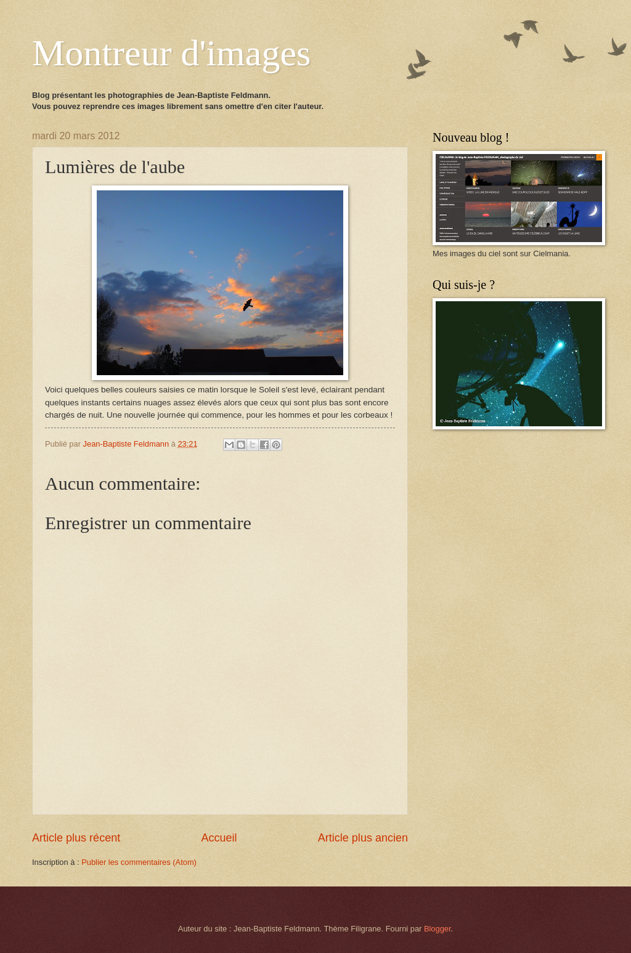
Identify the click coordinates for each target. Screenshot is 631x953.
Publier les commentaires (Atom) (139, 862)
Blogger (437, 928)
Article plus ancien (363, 838)
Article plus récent (76, 838)
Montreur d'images (171, 53)
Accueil (219, 838)
